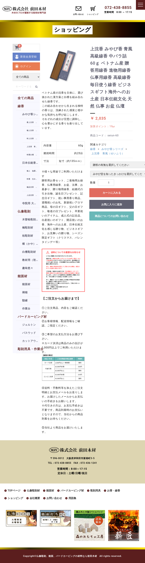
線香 (21, 106)
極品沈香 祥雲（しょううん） (33, 187)
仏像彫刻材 (33, 490)
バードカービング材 (29, 316)
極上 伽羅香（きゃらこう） (33, 171)
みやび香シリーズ (31, 114)
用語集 (72, 498)
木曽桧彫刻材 (30, 219)
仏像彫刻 (24, 211)
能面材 (22, 276)
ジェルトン (29, 324)
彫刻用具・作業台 (29, 349)
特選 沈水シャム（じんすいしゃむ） (33, 179)
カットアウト (30, 340)
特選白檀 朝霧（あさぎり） (33, 155)
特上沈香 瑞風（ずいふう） (33, 138)
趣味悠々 (27, 268)
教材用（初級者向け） (31, 260)
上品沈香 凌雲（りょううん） (33, 195)
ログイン (22, 66)
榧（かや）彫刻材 (31, 243)
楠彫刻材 (27, 227)
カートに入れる (112, 192)
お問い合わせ (78, 14)
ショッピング (15, 498)
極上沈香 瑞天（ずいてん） (33, 130)
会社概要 (35, 498)
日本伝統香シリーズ (31, 162)
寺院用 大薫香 (30, 203)
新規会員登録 (25, 56)
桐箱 (25, 292)
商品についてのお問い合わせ (111, 216)
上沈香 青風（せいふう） (33, 147)
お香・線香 (113, 490)
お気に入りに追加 (111, 204)
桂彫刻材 (27, 235)
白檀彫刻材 (29, 251)
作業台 (26, 308)
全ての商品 (26, 98)
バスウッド (29, 332)
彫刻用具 (95, 490)
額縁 (25, 300)
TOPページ (14, 490)
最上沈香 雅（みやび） (33, 122)
